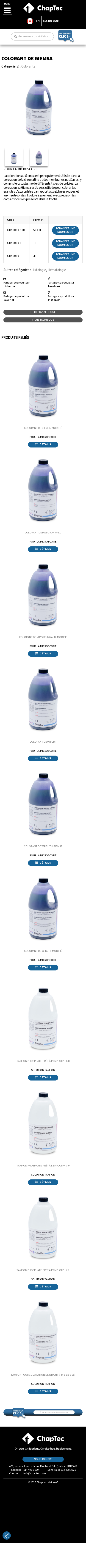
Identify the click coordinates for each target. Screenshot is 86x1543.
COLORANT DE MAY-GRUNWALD (43, 533)
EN (38, 21)
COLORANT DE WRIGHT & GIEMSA (43, 846)
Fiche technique (43, 320)
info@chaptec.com (34, 1473)
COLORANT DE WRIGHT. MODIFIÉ (43, 951)
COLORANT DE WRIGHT (43, 742)
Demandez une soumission (65, 230)
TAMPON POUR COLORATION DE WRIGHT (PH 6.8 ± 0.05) (43, 1375)
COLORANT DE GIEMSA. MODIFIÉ (43, 428)
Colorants (28, 66)
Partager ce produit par (16, 298)
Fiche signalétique (43, 312)
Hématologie (57, 270)
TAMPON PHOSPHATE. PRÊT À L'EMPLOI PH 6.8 (43, 1061)
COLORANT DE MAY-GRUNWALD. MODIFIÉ (43, 637)
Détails (43, 444)
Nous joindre (43, 1459)
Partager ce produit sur (16, 284)
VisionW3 (53, 1482)
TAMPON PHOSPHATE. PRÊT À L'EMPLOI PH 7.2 (43, 1270)
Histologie (38, 270)
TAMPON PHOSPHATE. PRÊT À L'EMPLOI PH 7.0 (43, 1166)
